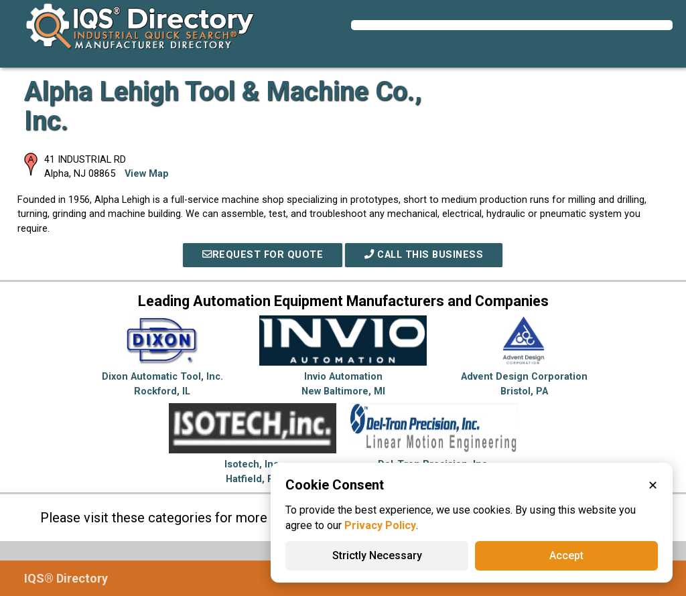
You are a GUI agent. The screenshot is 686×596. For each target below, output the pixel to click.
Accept (566, 555)
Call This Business (423, 254)
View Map (147, 173)
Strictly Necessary (377, 555)
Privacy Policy (380, 525)
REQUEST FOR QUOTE (262, 254)
